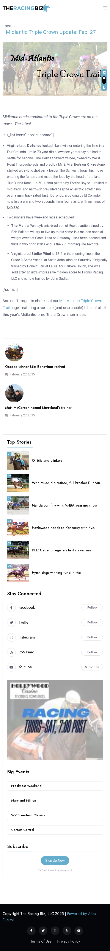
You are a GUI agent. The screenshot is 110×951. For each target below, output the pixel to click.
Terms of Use (41, 941)
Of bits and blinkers (47, 460)
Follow (92, 607)
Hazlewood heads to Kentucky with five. (63, 527)
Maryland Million (23, 800)
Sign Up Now (55, 860)
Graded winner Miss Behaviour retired (35, 366)
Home (7, 26)
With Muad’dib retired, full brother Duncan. (66, 482)
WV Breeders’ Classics (28, 815)
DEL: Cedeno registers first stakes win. (62, 550)
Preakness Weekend (26, 785)
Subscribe (92, 667)
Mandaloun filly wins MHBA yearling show (64, 505)
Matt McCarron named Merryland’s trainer (38, 407)
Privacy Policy (68, 941)
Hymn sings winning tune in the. (56, 572)
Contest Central (22, 829)
